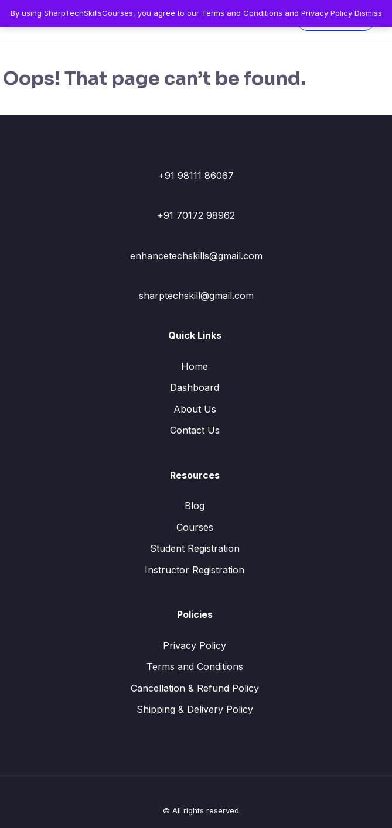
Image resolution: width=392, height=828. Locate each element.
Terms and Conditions (194, 666)
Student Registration (195, 548)
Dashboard (194, 387)
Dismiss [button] (368, 13)
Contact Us (195, 430)
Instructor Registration (194, 570)
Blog (194, 505)
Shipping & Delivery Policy (195, 709)
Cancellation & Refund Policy (195, 688)
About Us (194, 409)
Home (194, 366)
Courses (194, 527)
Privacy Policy (194, 645)
